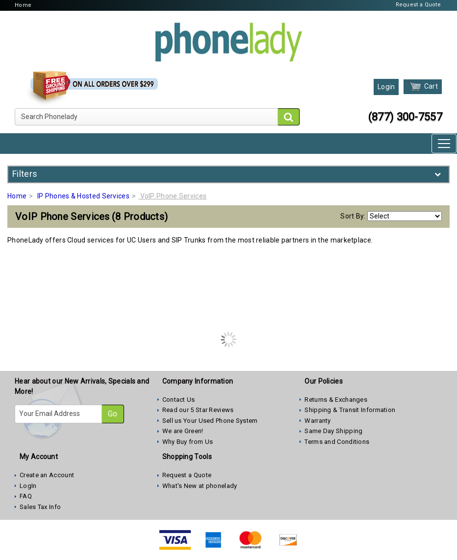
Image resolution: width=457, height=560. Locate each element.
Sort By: (352, 216)
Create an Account (47, 475)
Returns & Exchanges (336, 399)
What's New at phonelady (199, 485)
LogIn (28, 485)
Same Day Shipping (333, 431)
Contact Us (178, 399)
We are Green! (182, 431)
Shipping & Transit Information (350, 410)
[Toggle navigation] (444, 143)
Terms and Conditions (337, 441)
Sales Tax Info (40, 507)
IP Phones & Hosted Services (83, 196)
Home (23, 5)
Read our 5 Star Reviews (198, 410)
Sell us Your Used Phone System (210, 420)
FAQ (26, 496)
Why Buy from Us (187, 441)
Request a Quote (418, 4)
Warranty (317, 420)
